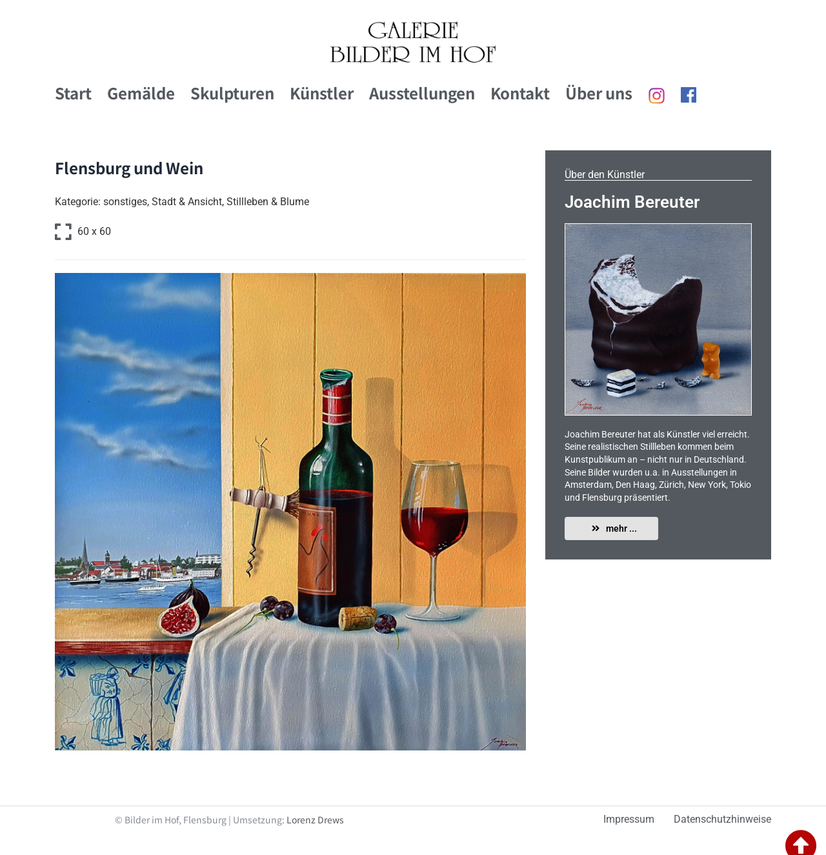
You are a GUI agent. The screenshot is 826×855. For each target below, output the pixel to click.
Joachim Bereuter (632, 202)
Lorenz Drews (315, 819)
